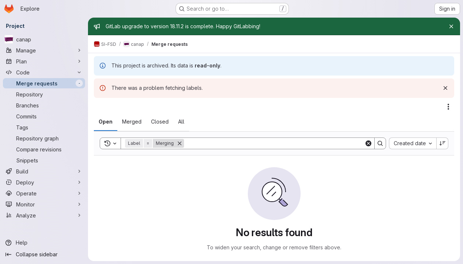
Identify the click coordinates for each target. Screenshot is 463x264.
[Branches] (44, 105)
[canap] (44, 39)
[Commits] (44, 116)
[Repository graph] (44, 138)
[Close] (451, 26)
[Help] (44, 243)
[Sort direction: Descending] (442, 143)
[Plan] (44, 61)
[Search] (274, 143)
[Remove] (179, 143)
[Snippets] (44, 160)
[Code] (44, 72)
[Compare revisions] (44, 149)
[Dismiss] (445, 88)
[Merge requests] (44, 83)
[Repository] (44, 94)
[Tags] (44, 127)
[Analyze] (44, 215)
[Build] (44, 171)
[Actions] (448, 107)
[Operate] (44, 193)
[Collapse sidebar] (44, 254)
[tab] (105, 122)
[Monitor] (44, 204)
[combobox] (412, 143)
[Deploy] (44, 182)
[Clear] (368, 143)
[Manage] (44, 50)
